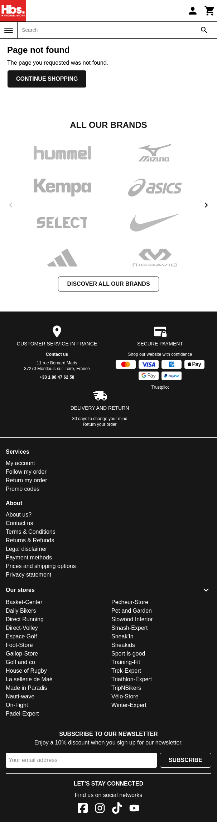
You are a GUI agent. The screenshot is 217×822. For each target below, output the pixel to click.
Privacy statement (28, 575)
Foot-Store (19, 645)
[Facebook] (82, 809)
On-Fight (17, 705)
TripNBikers (126, 688)
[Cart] (210, 10)
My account (20, 463)
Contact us (57, 354)
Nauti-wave (20, 696)
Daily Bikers (21, 611)
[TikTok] (117, 809)
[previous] (11, 205)
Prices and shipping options (41, 566)
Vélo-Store (125, 696)
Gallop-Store (22, 654)
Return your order (100, 424)
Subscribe (185, 760)
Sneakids (123, 645)
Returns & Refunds (30, 540)
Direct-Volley (22, 628)
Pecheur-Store (129, 602)
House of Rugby (26, 671)
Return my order (26, 480)
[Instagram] (100, 809)
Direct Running (25, 619)
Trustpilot (160, 387)
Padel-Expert (22, 714)
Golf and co (20, 662)
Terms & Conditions (31, 532)
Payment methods (29, 557)
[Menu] (8, 30)
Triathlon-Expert (131, 679)
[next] (206, 205)
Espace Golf (21, 636)
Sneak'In (122, 636)
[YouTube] (134, 809)
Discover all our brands (108, 284)
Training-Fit (125, 662)
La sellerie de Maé (29, 679)
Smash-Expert (129, 628)
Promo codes (22, 489)
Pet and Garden (131, 611)
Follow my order (26, 472)
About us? (19, 515)
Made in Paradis (26, 688)
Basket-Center (24, 602)
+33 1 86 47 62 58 (56, 377)
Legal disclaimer (26, 549)
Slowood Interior (132, 619)
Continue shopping (47, 79)
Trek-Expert (126, 671)
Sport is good (128, 654)
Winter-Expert (128, 705)
